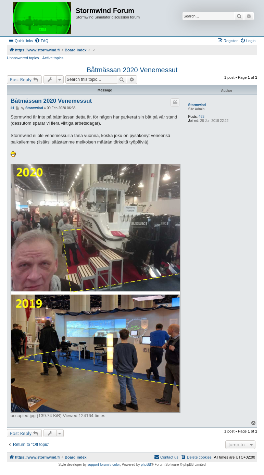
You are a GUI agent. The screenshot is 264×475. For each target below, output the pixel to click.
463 (201, 116)
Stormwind (197, 105)
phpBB (146, 464)
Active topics (53, 58)
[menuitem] (41, 41)
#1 (12, 108)
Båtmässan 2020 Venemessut (132, 70)
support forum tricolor (104, 464)
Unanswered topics (23, 58)
